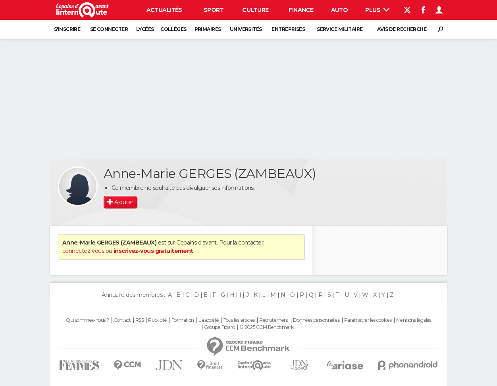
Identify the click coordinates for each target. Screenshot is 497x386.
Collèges (173, 29)
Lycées (145, 29)
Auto (339, 9)
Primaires (208, 29)
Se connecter (109, 29)
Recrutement (274, 320)
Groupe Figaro (219, 327)
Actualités (164, 9)
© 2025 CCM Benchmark (266, 327)
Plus (377, 9)
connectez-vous (83, 250)
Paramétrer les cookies (368, 320)
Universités (246, 29)
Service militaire (339, 29)
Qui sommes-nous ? (87, 320)
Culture (255, 9)
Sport (213, 9)
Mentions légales (413, 320)
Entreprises (288, 29)
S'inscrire (67, 29)
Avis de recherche (401, 29)
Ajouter (123, 202)
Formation (182, 320)
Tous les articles (238, 320)
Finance (301, 9)
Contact (122, 320)
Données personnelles (316, 320)
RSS (139, 320)
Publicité (157, 320)
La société (208, 320)
